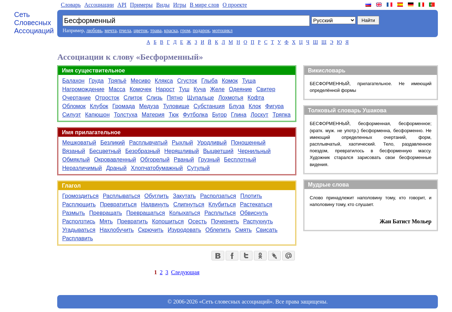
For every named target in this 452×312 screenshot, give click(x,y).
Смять (243, 230)
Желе (217, 89)
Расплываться (121, 196)
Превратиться (118, 204)
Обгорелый (155, 160)
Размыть (73, 213)
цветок (140, 30)
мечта (111, 30)
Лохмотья (230, 98)
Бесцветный (105, 151)
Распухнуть (258, 221)
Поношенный (248, 143)
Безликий (112, 143)
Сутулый (198, 168)
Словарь (71, 5)
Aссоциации (99, 5)
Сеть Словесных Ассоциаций (34, 23)
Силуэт (71, 115)
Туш (184, 89)
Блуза (236, 106)
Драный (116, 168)
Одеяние (240, 89)
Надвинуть (155, 204)
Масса (117, 89)
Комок (230, 81)
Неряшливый (181, 151)
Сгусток (187, 81)
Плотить (251, 196)
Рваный (184, 160)
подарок (201, 30)
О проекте (234, 5)
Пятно (175, 98)
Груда (96, 81)
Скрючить (150, 230)
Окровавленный (115, 160)
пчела (125, 30)
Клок (255, 106)
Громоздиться (80, 196)
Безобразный (142, 151)
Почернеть (225, 221)
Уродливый (211, 143)
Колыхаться (184, 213)
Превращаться (145, 213)
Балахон (73, 81)
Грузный (209, 160)
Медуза (149, 106)
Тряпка (282, 115)
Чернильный (254, 151)
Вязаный (73, 151)
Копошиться (168, 221)
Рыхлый (182, 143)
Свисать (267, 230)
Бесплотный (240, 160)
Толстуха (126, 115)
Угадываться (78, 230)
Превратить (132, 221)
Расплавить (77, 238)
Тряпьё (117, 81)
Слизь (155, 98)
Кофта (256, 98)
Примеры (141, 5)
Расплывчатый (148, 143)
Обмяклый (76, 160)
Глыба (209, 81)
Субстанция (209, 106)
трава (155, 30)
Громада (123, 106)
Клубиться (222, 204)
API (121, 5)
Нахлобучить (117, 230)
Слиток (133, 98)
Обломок (73, 106)
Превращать (105, 213)
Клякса (164, 81)
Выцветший (218, 151)
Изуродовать (184, 230)
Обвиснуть (254, 213)
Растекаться (256, 204)
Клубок (99, 106)
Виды (163, 5)
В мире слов (204, 5)
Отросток (107, 98)
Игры (179, 5)
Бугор (219, 115)
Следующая (185, 272)
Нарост (165, 89)
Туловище (176, 106)
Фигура (274, 106)
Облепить (218, 230)
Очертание (76, 98)
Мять (106, 221)
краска (171, 30)
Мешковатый (79, 143)
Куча (200, 89)
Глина (238, 115)
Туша (249, 81)
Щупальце (200, 98)
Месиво (141, 81)
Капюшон (97, 115)
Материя (153, 115)
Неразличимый (82, 168)
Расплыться (220, 213)
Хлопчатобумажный (157, 168)
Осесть (197, 221)
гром (185, 30)
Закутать (184, 196)
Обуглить (156, 196)
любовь (94, 30)
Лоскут (259, 115)
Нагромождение (83, 89)
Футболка (195, 115)
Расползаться (218, 196)
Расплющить (79, 204)
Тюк (174, 115)
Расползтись (78, 221)
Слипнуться (188, 204)
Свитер (265, 89)
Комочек (140, 89)
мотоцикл (222, 30)
